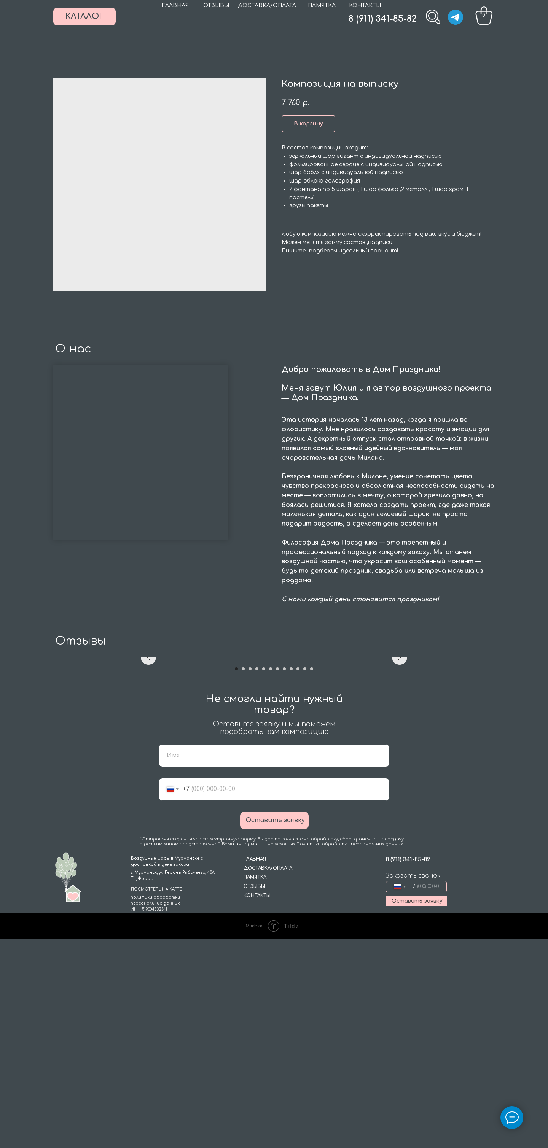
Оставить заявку (275, 1029)
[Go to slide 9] (291, 877)
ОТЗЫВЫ (216, 5)
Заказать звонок (413, 1084)
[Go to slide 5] (263, 877)
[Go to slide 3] (250, 877)
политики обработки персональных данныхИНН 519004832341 (155, 1112)
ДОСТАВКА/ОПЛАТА (267, 5)
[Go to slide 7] (277, 877)
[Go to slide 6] (270, 877)
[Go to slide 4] (256, 877)
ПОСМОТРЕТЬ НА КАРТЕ (156, 1098)
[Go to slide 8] (284, 877)
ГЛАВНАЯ (175, 5)
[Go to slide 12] (311, 877)
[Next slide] (399, 761)
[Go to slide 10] (297, 877)
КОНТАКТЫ (365, 5)
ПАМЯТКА (322, 5)
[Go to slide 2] (243, 877)
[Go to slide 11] (304, 877)
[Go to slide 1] (236, 877)
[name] (274, 964)
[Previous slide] (148, 761)
